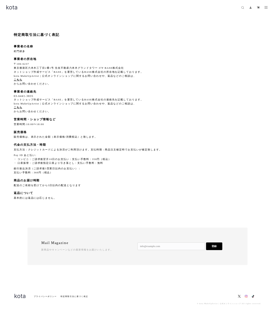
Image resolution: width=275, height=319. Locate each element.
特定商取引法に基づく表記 (74, 296)
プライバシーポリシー (45, 296)
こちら (18, 79)
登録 (214, 246)
